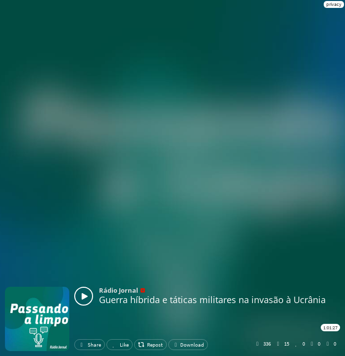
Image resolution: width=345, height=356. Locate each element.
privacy (334, 4)
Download (188, 344)
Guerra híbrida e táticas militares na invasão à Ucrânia (212, 300)
